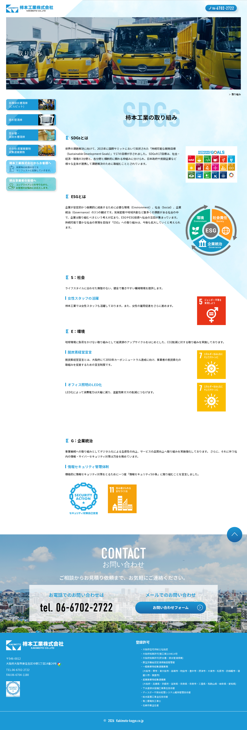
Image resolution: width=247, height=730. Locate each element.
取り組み (165, 8)
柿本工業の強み (83, 8)
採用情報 (146, 8)
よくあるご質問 (187, 8)
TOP (224, 94)
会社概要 (128, 8)
